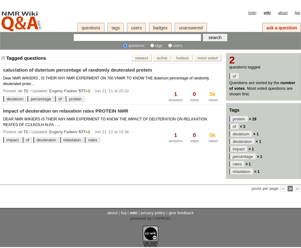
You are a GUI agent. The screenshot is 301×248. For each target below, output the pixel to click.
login (252, 13)
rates (92, 140)
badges (160, 27)
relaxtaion (72, 140)
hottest (182, 58)
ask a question (282, 27)
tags (116, 27)
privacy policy (153, 212)
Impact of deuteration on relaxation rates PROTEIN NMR (65, 111)
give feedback (181, 212)
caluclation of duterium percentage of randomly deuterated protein (77, 70)
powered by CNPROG (150, 218)
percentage (41, 99)
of (60, 99)
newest (141, 58)
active (162, 58)
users (136, 27)
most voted (208, 58)
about (283, 13)
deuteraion (46, 140)
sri (20, 91)
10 (283, 188)
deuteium (15, 99)
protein (75, 99)
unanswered (191, 27)
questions (91, 27)
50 (297, 188)
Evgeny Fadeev (63, 91)
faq (297, 13)
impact (12, 140)
